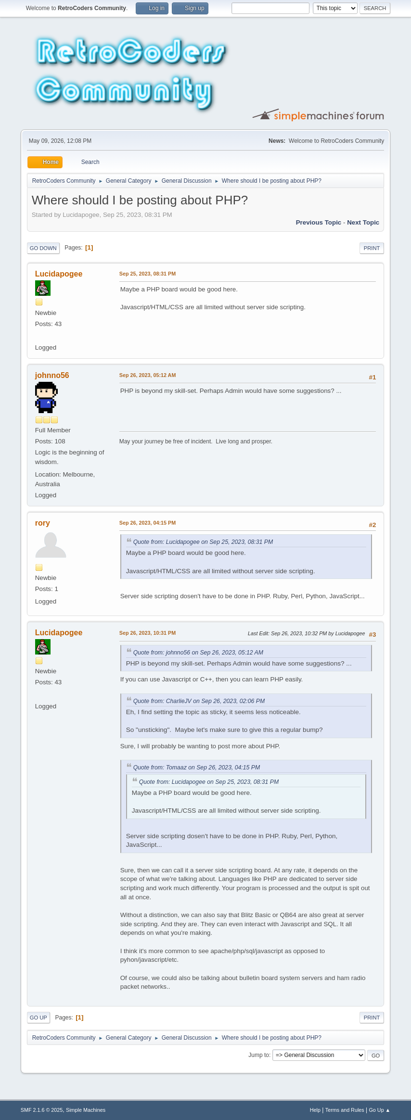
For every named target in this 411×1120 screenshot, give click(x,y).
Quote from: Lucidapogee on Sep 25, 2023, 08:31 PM (203, 542)
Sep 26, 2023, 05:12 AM (147, 375)
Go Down (43, 248)
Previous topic (319, 222)
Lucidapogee (59, 274)
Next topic (363, 222)
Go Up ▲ (379, 1110)
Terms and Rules (344, 1110)
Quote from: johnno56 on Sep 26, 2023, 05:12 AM (198, 652)
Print (372, 248)
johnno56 (52, 375)
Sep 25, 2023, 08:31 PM (147, 274)
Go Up (38, 1017)
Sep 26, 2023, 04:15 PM (147, 523)
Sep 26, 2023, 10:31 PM (147, 633)
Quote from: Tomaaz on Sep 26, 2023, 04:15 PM (196, 767)
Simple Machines (85, 1110)
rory (42, 523)
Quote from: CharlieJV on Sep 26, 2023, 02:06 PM (199, 701)
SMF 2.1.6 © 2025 (42, 1110)
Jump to (258, 1055)
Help (315, 1110)
